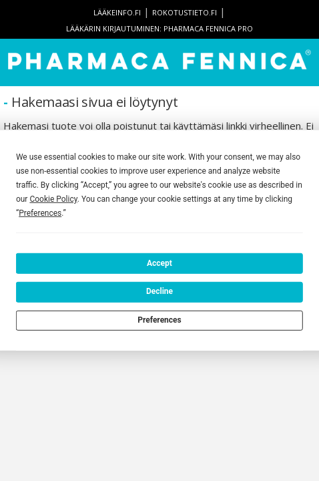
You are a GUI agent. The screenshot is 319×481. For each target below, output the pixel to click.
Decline (159, 291)
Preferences (159, 320)
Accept (159, 262)
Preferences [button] (40, 213)
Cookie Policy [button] (53, 199)
